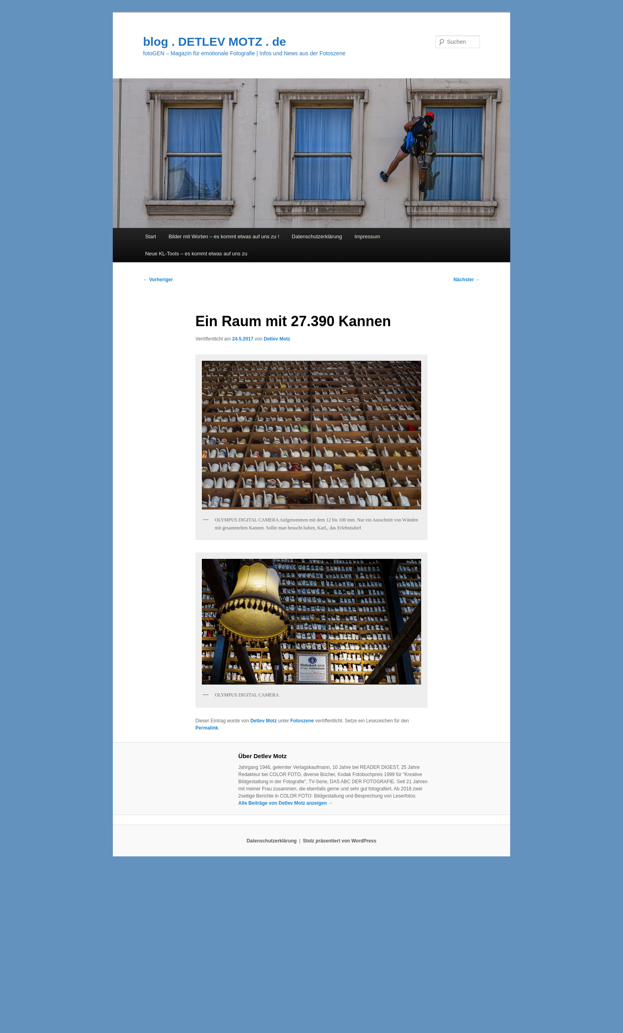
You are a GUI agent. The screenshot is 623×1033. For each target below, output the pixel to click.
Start (150, 236)
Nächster (466, 279)
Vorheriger (158, 279)
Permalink (206, 728)
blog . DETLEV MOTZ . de (214, 41)
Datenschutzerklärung (317, 236)
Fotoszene (302, 721)
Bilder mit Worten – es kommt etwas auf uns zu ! (223, 236)
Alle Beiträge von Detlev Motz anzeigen (285, 803)
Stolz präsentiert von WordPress (339, 841)
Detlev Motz (277, 339)
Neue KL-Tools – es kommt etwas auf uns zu (196, 254)
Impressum (367, 236)
